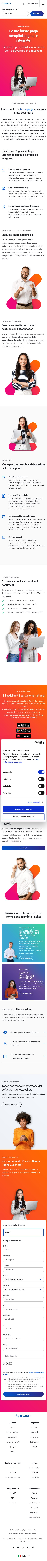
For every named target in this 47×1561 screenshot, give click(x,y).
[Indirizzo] (23, 1299)
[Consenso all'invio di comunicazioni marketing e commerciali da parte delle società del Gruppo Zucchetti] (5, 1378)
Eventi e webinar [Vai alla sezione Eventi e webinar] (12, 1432)
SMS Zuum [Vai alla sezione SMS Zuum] (12, 1503)
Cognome (6, 1256)
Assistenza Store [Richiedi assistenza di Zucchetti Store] (34, 1503)
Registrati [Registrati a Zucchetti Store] (34, 1498)
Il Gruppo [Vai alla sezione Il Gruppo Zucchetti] (12, 1427)
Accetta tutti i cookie (23, 809)
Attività (6, 1285)
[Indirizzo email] (23, 1349)
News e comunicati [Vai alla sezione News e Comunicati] (12, 1442)
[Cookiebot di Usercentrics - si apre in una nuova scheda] (34, 742)
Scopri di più (23, 848)
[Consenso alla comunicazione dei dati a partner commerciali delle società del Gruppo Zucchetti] (5, 1385)
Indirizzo (6, 1295)
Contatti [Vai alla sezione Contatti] (12, 1447)
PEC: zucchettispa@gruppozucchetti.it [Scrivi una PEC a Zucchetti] (23, 1530)
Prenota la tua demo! (11, 1104)
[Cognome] (23, 1260)
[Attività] (23, 1289)
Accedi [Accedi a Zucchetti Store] (34, 1493)
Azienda (6, 1266)
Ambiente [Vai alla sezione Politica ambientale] (34, 1472)
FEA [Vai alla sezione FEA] (12, 1498)
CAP (4, 1325)
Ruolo (5, 1276)
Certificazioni (34, 1442)
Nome (5, 1246)
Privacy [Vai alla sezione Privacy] (34, 1427)
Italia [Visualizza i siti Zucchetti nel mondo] (23, 1556)
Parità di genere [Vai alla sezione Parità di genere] (34, 1467)
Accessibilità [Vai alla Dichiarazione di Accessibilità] (34, 1477)
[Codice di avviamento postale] (23, 1329)
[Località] (23, 1319)
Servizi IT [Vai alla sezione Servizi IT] (13, 1493)
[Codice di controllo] (23, 1356)
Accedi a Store (33, 3)
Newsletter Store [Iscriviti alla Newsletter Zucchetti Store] (34, 1517)
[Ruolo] (23, 1279)
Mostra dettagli (34, 802)
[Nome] (23, 1250)
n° (4, 1305)
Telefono (6, 1335)
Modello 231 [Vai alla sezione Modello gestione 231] (34, 1437)
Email (5, 1345)
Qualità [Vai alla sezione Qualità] (12, 1467)
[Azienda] (23, 1269)
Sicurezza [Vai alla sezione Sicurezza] (12, 1472)
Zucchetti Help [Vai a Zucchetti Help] (34, 1513)
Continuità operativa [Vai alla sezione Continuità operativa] (12, 1477)
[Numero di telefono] (23, 1339)
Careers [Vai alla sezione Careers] (12, 1452)
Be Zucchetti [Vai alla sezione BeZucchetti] (12, 1437)
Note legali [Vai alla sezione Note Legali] (34, 1432)
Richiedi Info (37, 13)
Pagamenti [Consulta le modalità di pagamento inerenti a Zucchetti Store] (34, 1508)
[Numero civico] (23, 1309)
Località (6, 1315)
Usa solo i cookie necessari (24, 817)
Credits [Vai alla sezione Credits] (34, 1447)
